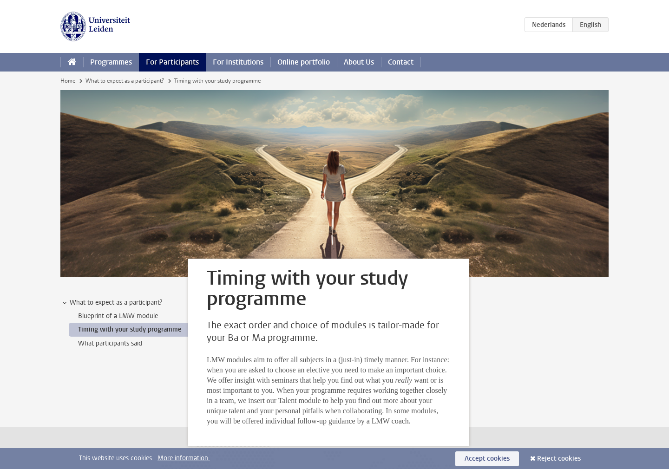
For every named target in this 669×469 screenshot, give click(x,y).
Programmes (111, 62)
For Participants (172, 62)
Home (67, 81)
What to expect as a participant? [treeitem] (111, 302)
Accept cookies (487, 458)
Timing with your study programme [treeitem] (130, 329)
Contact (400, 62)
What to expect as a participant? (124, 81)
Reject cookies (559, 458)
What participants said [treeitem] (110, 343)
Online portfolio (303, 62)
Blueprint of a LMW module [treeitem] (118, 316)
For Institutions (238, 62)
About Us (359, 62)
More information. (183, 458)
